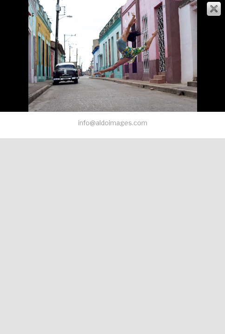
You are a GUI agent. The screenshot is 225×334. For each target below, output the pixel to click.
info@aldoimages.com (112, 123)
